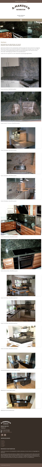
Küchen (3, 442)
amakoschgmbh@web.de (7, 432)
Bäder (3, 443)
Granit (3, 440)
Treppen (3, 445)
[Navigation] (21, 20)
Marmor (3, 441)
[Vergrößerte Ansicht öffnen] (21, 72)
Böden (3, 446)
